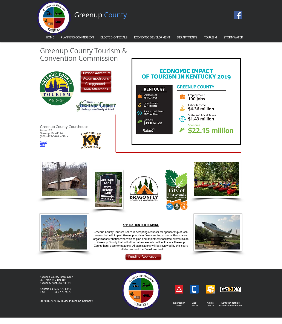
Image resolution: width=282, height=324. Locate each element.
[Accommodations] (96, 79)
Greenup (100, 14)
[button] (186, 101)
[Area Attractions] (96, 89)
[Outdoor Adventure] (96, 73)
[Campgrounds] (96, 84)
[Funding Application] (143, 257)
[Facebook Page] (238, 15)
